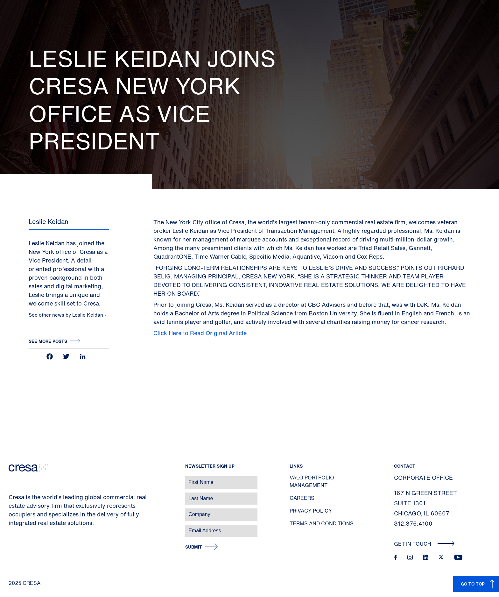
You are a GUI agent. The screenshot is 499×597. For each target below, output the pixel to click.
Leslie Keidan (48, 221)
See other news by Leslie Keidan (66, 314)
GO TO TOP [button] (473, 583)
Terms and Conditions (322, 523)
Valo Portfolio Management (312, 481)
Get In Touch (424, 544)
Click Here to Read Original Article (200, 333)
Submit (193, 547)
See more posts (48, 341)
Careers (302, 498)
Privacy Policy (311, 510)
